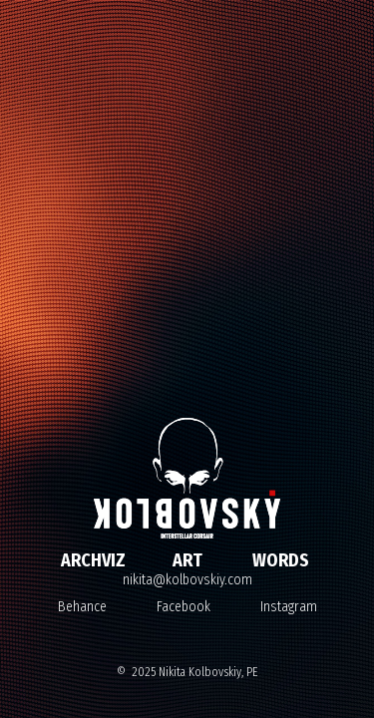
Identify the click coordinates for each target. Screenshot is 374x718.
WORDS (280, 560)
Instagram (288, 606)
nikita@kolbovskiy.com (187, 579)
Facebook (183, 606)
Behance (82, 606)
